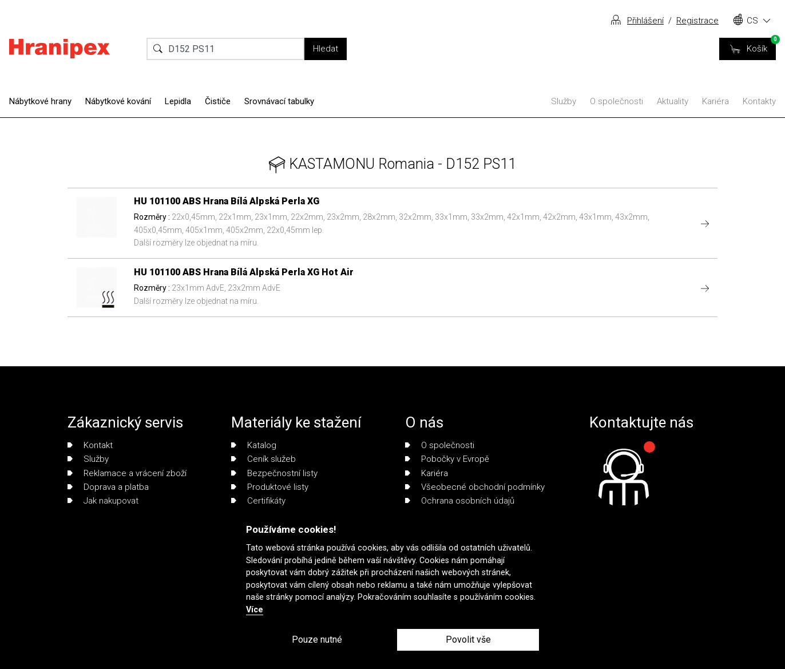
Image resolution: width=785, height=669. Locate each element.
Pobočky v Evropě (447, 459)
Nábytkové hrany (40, 101)
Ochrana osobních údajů (459, 501)
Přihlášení (645, 20)
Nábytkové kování (118, 101)
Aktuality (672, 101)
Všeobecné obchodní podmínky (475, 487)
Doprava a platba (108, 487)
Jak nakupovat (103, 501)
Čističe (218, 101)
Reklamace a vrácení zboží (127, 473)
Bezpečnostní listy (274, 473)
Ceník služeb (263, 459)
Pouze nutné (317, 639)
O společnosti (616, 101)
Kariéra (715, 101)
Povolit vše (468, 639)
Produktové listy (269, 487)
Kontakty (759, 101)
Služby (563, 101)
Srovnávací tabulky (279, 101)
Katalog (253, 445)
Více (254, 610)
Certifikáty (258, 501)
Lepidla (178, 101)
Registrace (697, 20)
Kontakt (90, 445)
